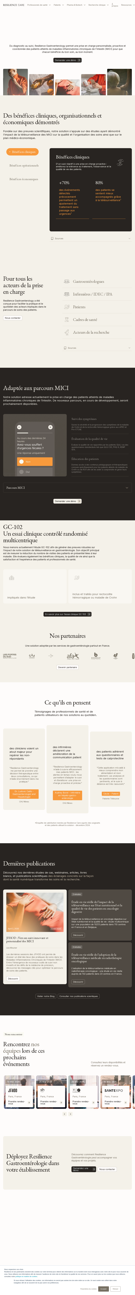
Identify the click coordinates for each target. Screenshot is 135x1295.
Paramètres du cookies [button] (88, 1289)
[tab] (22, 151)
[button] (39, 5)
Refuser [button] (115, 1289)
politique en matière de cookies (26, 1276)
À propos (115, 5)
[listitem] (19, 1092)
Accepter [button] (103, 1289)
